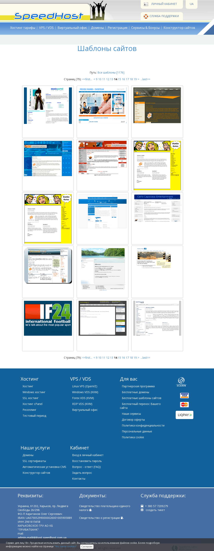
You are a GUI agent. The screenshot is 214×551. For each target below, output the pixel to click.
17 (127, 79)
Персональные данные (137, 431)
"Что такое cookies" (65, 546)
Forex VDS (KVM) (83, 398)
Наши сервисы (131, 414)
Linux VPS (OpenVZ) (84, 386)
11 (103, 79)
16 (123, 79)
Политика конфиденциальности (143, 425)
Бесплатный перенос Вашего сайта (140, 406)
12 (107, 79)
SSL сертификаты (34, 461)
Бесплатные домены (135, 392)
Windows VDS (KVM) (85, 392)
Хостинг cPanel (32, 404)
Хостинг (28, 386)
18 (131, 79)
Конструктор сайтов (179, 27)
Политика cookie (133, 437)
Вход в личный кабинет (88, 455)
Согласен (86, 546)
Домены (97, 27)
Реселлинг (29, 410)
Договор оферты (133, 419)
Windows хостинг (34, 392)
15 (119, 79)
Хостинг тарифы (22, 27)
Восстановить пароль (87, 461)
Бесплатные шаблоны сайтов (141, 398)
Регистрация (117, 27)
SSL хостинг (31, 398)
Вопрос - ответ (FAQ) (86, 467)
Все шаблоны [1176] (110, 72)
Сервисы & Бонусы (145, 27)
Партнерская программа (138, 386)
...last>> (145, 79)
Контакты (78, 478)
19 (135, 79)
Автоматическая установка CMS (44, 467)
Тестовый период (34, 415)
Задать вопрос (82, 473)
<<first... (87, 79)
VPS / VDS (46, 27)
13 (111, 79)
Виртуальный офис (72, 27)
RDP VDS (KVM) (82, 404)
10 (99, 79)
